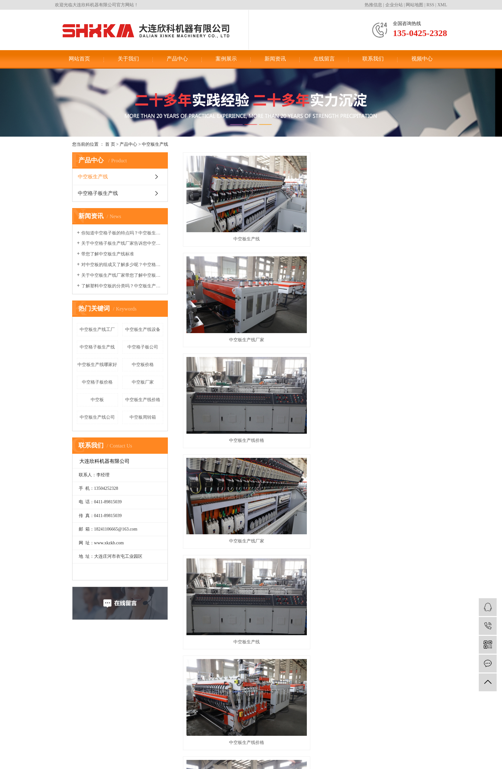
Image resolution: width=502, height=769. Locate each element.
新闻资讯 (275, 59)
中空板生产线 (155, 144)
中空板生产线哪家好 (97, 364)
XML (442, 5)
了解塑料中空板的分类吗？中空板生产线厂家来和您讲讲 (122, 286)
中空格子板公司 (142, 347)
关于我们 (128, 59)
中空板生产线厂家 (306, 207)
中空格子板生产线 (98, 193)
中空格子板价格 (97, 382)
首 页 (110, 144)
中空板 (97, 399)
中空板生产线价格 (142, 399)
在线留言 (324, 59)
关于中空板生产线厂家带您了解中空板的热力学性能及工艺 (122, 275)
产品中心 (177, 59)
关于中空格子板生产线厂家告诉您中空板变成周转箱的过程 (122, 243)
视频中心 (422, 59)
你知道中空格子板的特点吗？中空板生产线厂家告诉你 (122, 233)
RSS (430, 5)
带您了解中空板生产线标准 (107, 254)
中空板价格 (143, 364)
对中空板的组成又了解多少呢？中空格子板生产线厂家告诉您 (122, 264)
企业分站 (394, 5)
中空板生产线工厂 (97, 329)
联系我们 (373, 59)
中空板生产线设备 (142, 329)
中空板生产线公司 (97, 417)
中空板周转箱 (143, 417)
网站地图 (414, 5)
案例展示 (226, 59)
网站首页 (79, 59)
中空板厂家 (143, 382)
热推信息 (373, 5)
